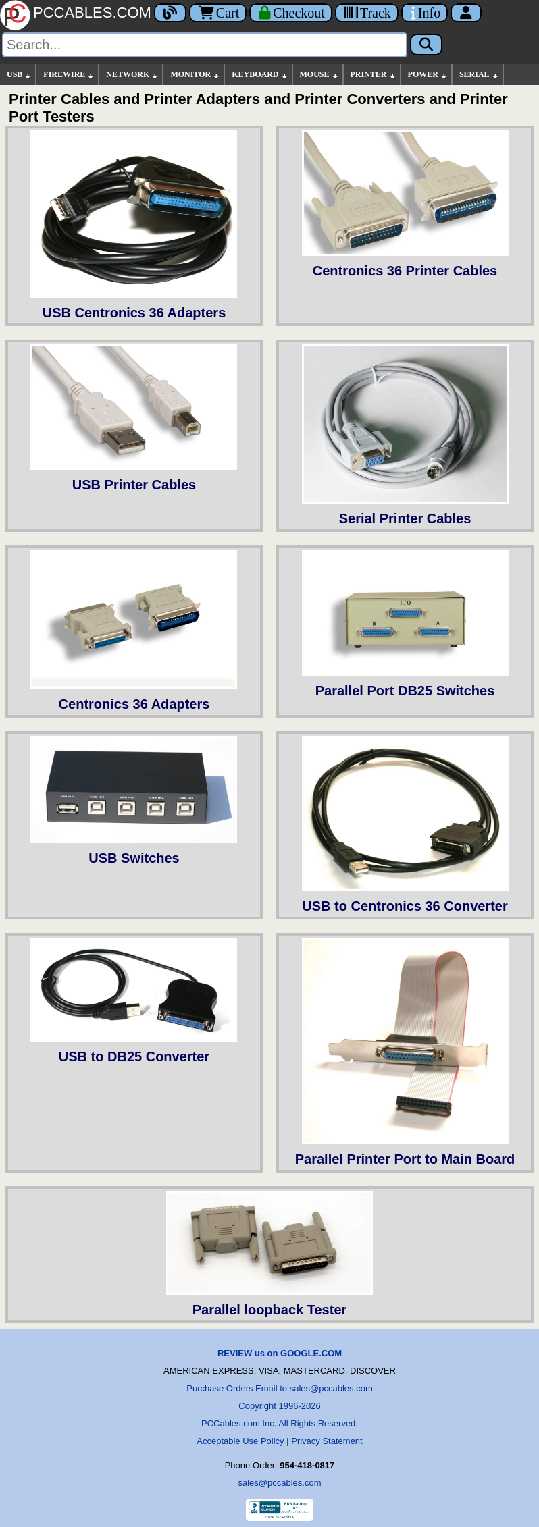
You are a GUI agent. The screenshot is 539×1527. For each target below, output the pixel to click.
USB (19, 75)
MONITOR (195, 75)
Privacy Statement (327, 1441)
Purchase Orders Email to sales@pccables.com (279, 1388)
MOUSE (319, 75)
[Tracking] (367, 12)
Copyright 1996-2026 (279, 1406)
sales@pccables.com (279, 1483)
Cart (218, 13)
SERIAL (479, 75)
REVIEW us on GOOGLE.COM (279, 1353)
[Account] (466, 12)
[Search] (204, 44)
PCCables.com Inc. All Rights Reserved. (279, 1423)
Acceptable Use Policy (240, 1441)
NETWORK (132, 75)
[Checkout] (290, 12)
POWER (428, 75)
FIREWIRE (69, 75)
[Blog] (170, 12)
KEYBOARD (260, 75)
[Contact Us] (424, 12)
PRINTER (373, 75)
